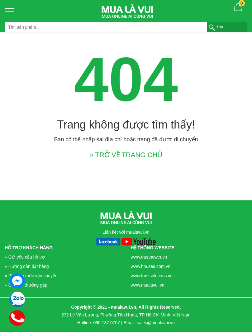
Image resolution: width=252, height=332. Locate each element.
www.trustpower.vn (149, 257)
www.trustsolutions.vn (152, 275)
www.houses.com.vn (151, 266)
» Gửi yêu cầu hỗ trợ (25, 257)
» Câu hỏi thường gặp (26, 285)
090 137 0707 (106, 322)
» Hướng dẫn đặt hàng (27, 266)
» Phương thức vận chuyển (31, 275)
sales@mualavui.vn (156, 322)
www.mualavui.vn (147, 285)
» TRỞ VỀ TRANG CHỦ (126, 155)
